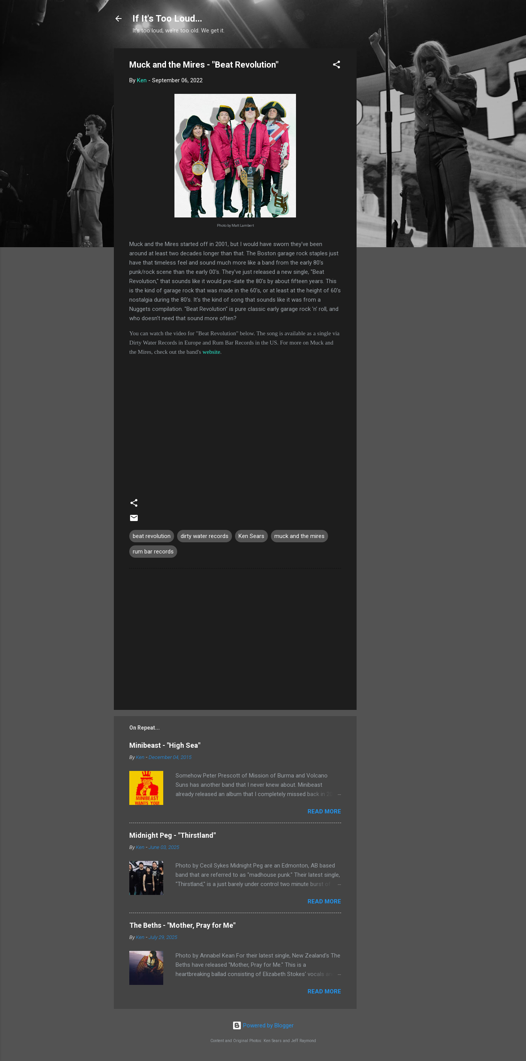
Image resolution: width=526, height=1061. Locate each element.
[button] (336, 66)
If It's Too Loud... (167, 18)
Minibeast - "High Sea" (164, 745)
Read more (324, 811)
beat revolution (152, 536)
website (211, 352)
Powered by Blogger (263, 1025)
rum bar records (153, 551)
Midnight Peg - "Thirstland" (172, 835)
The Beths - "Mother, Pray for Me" (182, 925)
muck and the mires (299, 536)
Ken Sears (251, 536)
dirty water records (204, 536)
